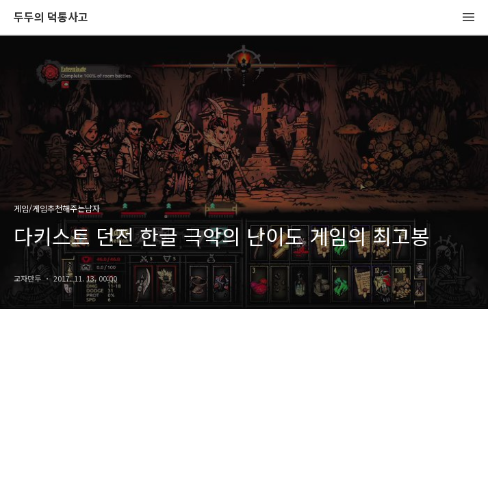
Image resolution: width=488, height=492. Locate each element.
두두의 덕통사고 (51, 17)
